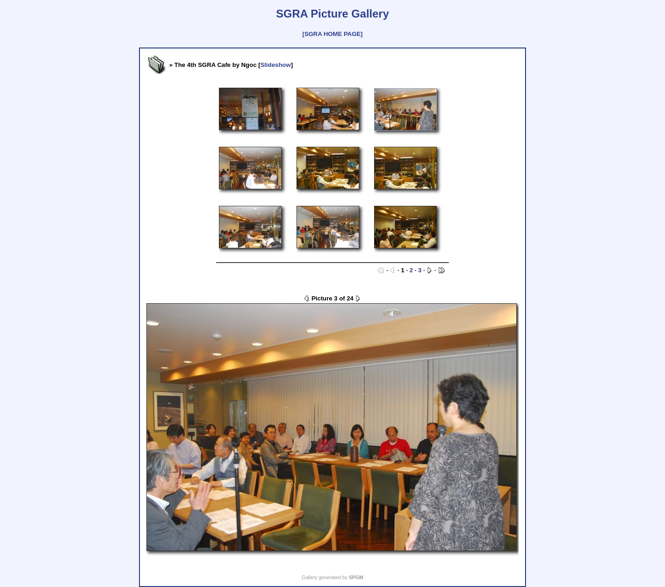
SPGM (356, 577)
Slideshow (275, 64)
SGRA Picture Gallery (332, 13)
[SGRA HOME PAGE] (332, 33)
